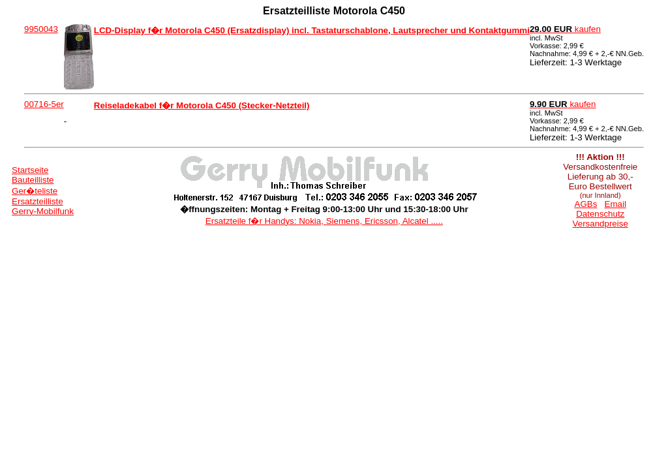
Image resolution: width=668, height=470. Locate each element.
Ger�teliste (34, 191)
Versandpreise (600, 223)
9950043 (41, 29)
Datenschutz (600, 214)
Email (615, 204)
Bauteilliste (32, 180)
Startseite (30, 170)
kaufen (565, 29)
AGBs (586, 204)
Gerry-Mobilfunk (43, 211)
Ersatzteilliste (37, 201)
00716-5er (44, 104)
